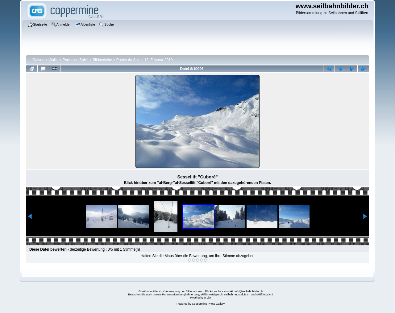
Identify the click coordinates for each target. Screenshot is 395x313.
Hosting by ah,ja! (200, 297)
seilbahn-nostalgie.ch (237, 294)
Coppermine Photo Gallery (208, 303)
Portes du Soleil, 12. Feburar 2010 (144, 60)
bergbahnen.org (189, 294)
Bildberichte (102, 60)
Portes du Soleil (76, 60)
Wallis (53, 60)
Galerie (38, 60)
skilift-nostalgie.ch (211, 294)
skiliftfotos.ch (264, 294)
